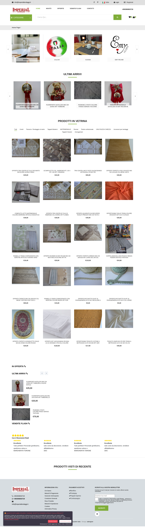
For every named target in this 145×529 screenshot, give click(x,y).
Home (38, 8)
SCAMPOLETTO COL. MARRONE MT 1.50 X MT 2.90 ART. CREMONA (57, 171)
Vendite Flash (75, 8)
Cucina (88, 60)
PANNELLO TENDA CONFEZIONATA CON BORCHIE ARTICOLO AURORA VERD (25, 256)
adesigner (90, 521)
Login (116, 2)
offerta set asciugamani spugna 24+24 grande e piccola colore (57, 342)
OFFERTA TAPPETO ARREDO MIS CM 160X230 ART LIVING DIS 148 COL (88, 256)
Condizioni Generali (51, 498)
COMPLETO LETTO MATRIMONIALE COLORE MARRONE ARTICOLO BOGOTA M (25, 214)
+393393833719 (127, 9)
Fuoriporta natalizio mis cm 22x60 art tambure (27, 105)
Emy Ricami (119, 60)
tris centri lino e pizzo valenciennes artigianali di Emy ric (88, 171)
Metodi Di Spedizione (51, 504)
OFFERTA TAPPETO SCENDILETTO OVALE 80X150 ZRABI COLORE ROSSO (26, 342)
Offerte (60, 8)
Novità (48, 8)
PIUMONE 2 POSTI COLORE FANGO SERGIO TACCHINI (87, 105)
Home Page (16, 27)
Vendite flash (21, 423)
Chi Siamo (48, 491)
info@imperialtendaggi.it (22, 2)
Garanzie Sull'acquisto (52, 496)
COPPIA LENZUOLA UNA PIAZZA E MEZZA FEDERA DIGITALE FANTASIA (119, 256)
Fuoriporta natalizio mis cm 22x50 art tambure (57, 105)
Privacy (122, 498)
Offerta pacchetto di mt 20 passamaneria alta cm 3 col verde (119, 299)
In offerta (19, 366)
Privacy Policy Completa (11, 519)
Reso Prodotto (49, 501)
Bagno (25, 60)
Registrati (128, 2)
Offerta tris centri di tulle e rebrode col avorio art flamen (57, 214)
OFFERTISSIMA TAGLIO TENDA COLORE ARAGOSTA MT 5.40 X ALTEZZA (119, 214)
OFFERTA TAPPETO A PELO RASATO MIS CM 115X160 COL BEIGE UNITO (119, 171)
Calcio (57, 60)
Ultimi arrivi (20, 374)
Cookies (47, 506)
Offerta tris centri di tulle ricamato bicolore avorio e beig (26, 171)
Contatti (90, 8)
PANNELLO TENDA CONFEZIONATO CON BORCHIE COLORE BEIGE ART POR (57, 299)
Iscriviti (101, 508)
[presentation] (137, 49)
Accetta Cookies (53, 521)
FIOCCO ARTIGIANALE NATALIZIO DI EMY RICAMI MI (118, 105)
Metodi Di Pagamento (51, 493)
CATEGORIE (17, 18)
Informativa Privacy (51, 509)
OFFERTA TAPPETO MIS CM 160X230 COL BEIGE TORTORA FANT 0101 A (26, 299)
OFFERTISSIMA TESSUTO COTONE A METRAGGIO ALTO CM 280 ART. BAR (88, 342)
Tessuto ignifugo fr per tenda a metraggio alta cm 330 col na (119, 342)
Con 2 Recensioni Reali (20, 438)
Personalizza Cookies (65, 521)
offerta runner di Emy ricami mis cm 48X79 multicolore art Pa (57, 256)
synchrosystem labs (74, 521)
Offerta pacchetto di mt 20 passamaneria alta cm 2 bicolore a (88, 299)
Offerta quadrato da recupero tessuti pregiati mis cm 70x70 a (88, 214)
